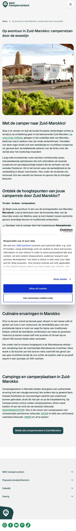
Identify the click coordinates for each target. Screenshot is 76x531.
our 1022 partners (22, 245)
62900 (12, 410)
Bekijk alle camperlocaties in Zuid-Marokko (38, 430)
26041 (5, 410)
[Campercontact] (17, 4)
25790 (20, 410)
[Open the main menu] (70, 4)
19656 (27, 417)
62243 (44, 413)
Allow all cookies (38, 288)
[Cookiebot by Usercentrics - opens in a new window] (60, 230)
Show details (60, 279)
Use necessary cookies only (38, 298)
